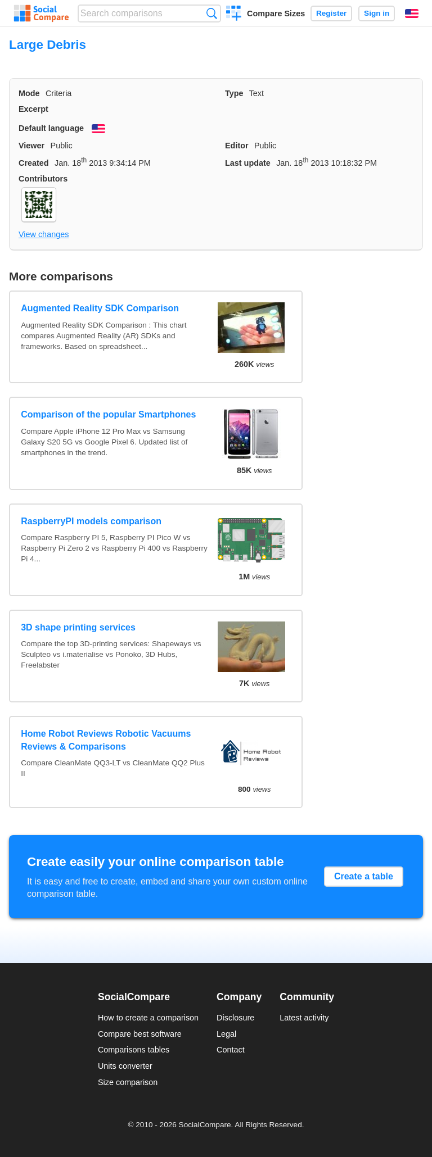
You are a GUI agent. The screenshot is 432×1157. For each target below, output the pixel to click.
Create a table (363, 876)
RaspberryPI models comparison (91, 521)
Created (34, 162)
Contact (231, 1049)
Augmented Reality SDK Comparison (100, 308)
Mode (29, 93)
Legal (226, 1033)
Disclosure (235, 1017)
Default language (51, 128)
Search (211, 13)
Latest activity (304, 1017)
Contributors (43, 178)
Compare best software (140, 1033)
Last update (248, 162)
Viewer (31, 145)
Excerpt (33, 109)
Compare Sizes (276, 13)
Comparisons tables (133, 1049)
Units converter (125, 1065)
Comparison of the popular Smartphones (108, 414)
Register (331, 13)
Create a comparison (233, 14)
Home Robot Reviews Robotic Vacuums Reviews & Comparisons (106, 740)
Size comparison (128, 1082)
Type (234, 93)
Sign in (376, 13)
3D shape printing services (78, 627)
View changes (44, 234)
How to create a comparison (148, 1017)
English (411, 13)
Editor (237, 145)
